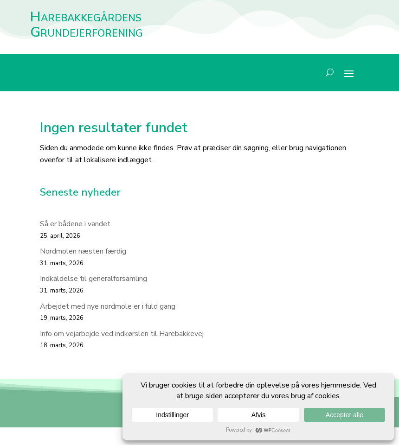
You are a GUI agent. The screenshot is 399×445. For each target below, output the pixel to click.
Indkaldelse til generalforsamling (93, 278)
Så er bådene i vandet (75, 224)
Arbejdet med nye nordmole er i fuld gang (107, 306)
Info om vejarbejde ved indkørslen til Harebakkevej (122, 334)
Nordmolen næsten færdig (83, 251)
